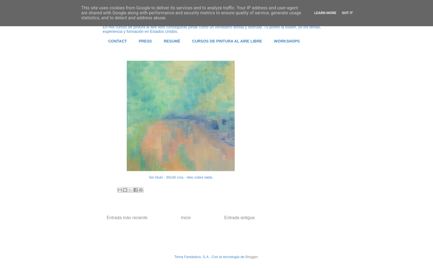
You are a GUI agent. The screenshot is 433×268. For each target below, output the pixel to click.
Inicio (186, 217)
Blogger (251, 257)
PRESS (145, 41)
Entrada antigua (239, 217)
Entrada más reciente (127, 217)
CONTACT (117, 41)
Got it (347, 13)
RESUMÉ (172, 41)
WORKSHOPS (287, 41)
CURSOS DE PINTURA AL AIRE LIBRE (227, 41)
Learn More (325, 13)
